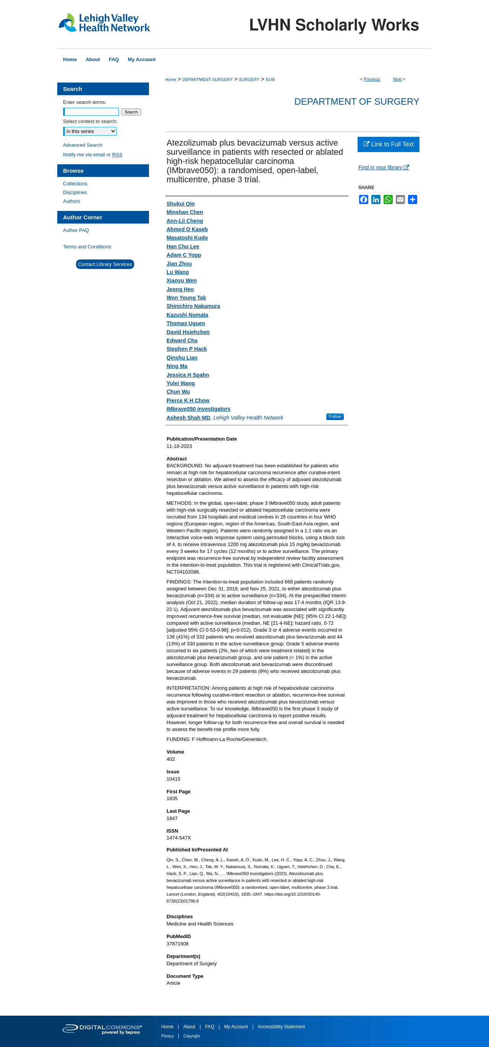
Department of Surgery (356, 101)
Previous (372, 79)
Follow (335, 416)
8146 (270, 79)
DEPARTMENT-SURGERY (207, 79)
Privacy (168, 1036)
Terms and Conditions (87, 247)
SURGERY (249, 79)
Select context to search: (90, 121)
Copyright (191, 1036)
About (190, 1026)
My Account (236, 1026)
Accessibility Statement (281, 1026)
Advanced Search (82, 145)
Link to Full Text (388, 144)
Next (397, 79)
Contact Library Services (105, 264)
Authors (71, 201)
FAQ (210, 1026)
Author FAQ (76, 230)
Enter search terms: (84, 102)
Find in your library (383, 167)
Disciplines (75, 192)
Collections (75, 183)
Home (170, 79)
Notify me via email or (92, 154)
